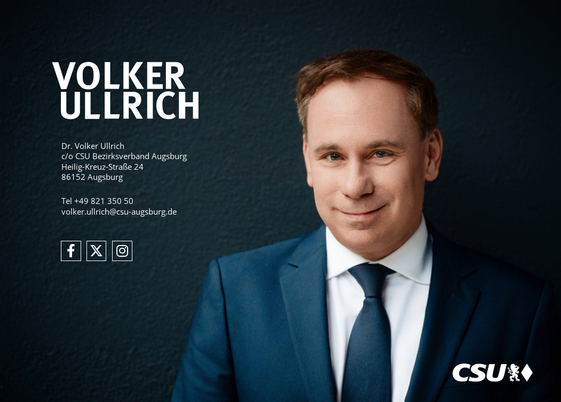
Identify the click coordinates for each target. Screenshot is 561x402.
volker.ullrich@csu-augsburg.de (119, 211)
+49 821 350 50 (103, 200)
